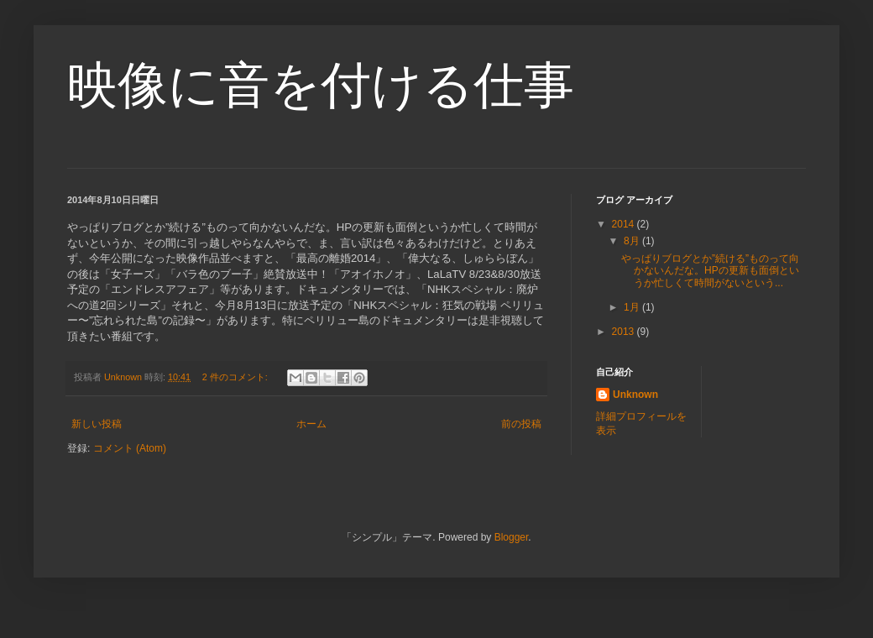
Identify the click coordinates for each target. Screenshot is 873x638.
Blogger (511, 537)
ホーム (311, 424)
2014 (624, 224)
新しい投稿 (96, 424)
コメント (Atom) (129, 448)
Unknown (635, 394)
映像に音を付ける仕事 (320, 85)
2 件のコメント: (236, 377)
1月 (633, 307)
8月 (633, 241)
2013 (624, 331)
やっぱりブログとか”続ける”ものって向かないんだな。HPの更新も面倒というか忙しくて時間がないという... (710, 271)
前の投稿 (521, 424)
